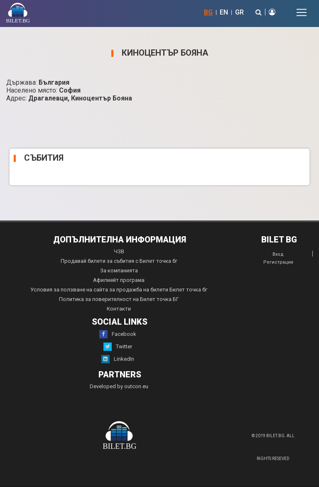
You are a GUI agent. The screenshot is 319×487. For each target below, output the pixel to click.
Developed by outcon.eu (119, 386)
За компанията (119, 270)
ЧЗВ (119, 251)
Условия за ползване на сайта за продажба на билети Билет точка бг (118, 289)
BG (208, 12)
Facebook (117, 334)
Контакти (119, 308)
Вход (278, 254)
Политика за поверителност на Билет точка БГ (119, 299)
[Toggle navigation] (301, 12)
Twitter (117, 347)
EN (224, 12)
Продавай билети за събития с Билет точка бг (119, 261)
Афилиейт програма (119, 280)
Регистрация (278, 262)
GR (239, 12)
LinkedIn (117, 359)
